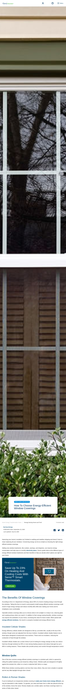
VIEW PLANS (10, 586)
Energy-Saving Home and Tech (33, 522)
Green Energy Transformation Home (11, 522)
